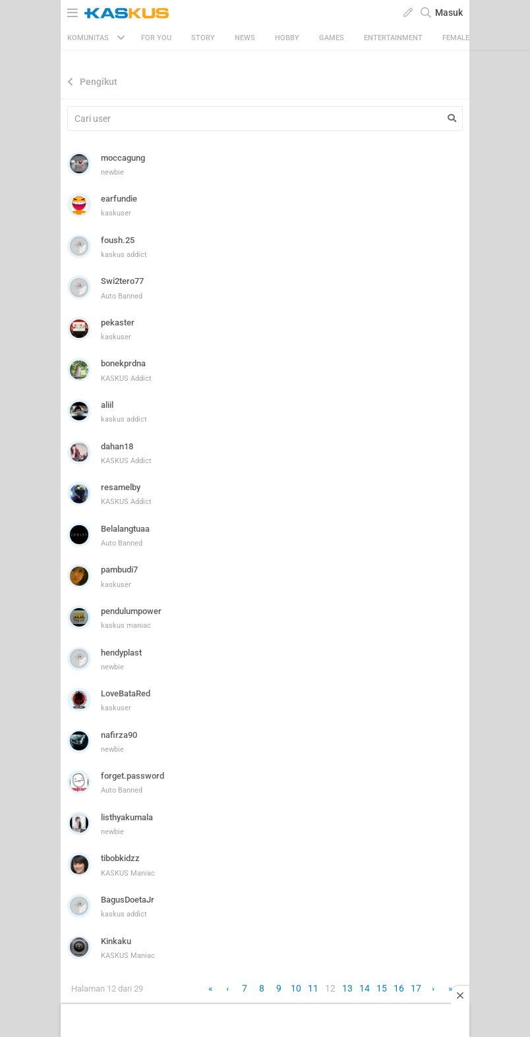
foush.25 (117, 240)
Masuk (449, 12)
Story (203, 38)
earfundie (119, 199)
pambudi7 (119, 570)
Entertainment (393, 38)
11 (313, 988)
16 (399, 988)
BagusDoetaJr (127, 900)
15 (381, 988)
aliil (107, 405)
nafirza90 (119, 735)
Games (331, 38)
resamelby (120, 487)
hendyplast (121, 653)
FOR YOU (156, 38)
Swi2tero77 (122, 281)
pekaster (117, 322)
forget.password (132, 776)
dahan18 (117, 446)
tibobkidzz (120, 858)
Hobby (287, 38)
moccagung (123, 158)
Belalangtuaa (125, 529)
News (245, 38)
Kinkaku (116, 941)
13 (347, 988)
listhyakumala (127, 817)
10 (296, 988)
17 (416, 988)
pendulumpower (131, 611)
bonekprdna (123, 363)
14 (364, 988)
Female (455, 38)
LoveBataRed (125, 693)
